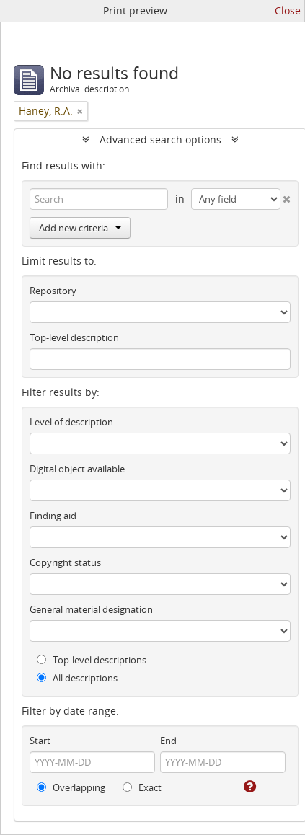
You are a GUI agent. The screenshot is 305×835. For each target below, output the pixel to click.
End (168, 740)
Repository (53, 290)
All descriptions (77, 677)
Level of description (71, 421)
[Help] (249, 786)
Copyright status (65, 562)
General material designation (91, 609)
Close (288, 10)
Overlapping (71, 787)
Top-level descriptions (91, 659)
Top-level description (74, 337)
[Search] (99, 199)
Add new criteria (80, 227)
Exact (142, 787)
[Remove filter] (80, 111)
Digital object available (77, 468)
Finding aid (53, 515)
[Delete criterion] (285, 196)
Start (40, 740)
